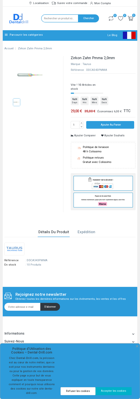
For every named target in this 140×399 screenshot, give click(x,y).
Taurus (87, 64)
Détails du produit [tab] (53, 232)
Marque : (76, 64)
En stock (10, 265)
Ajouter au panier (110, 125)
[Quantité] (75, 125)
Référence (77, 70)
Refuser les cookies (78, 391)
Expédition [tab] (86, 232)
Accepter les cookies (113, 391)
